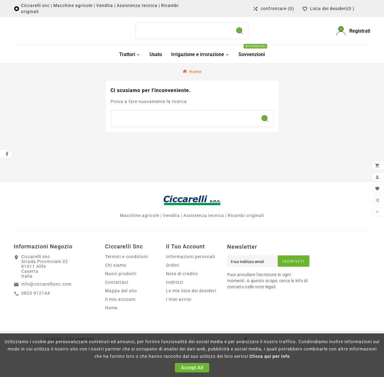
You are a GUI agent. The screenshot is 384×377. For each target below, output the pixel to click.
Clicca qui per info (269, 356)
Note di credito (182, 303)
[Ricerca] (183, 33)
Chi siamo (115, 294)
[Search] (239, 33)
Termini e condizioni (126, 286)
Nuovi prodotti (120, 303)
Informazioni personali (190, 286)
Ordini (172, 294)
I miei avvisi (178, 328)
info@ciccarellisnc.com (46, 313)
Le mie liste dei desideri (191, 320)
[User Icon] (353, 33)
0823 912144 (35, 322)
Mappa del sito (121, 320)
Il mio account (120, 328)
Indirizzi (174, 311)
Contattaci (116, 311)
